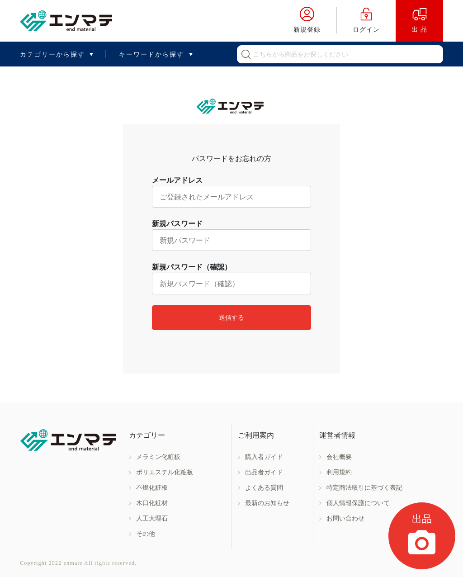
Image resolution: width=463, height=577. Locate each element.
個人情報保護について (358, 503)
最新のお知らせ (267, 503)
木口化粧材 (152, 503)
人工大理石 (152, 518)
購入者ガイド (264, 457)
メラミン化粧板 (158, 457)
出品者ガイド (264, 472)
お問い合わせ (345, 518)
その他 (145, 533)
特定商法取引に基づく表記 (364, 487)
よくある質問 (264, 487)
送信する (231, 317)
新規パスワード (177, 223)
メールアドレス (177, 180)
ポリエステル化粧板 (164, 472)
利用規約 (339, 472)
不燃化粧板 (152, 487)
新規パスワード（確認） (192, 267)
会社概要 (339, 457)
